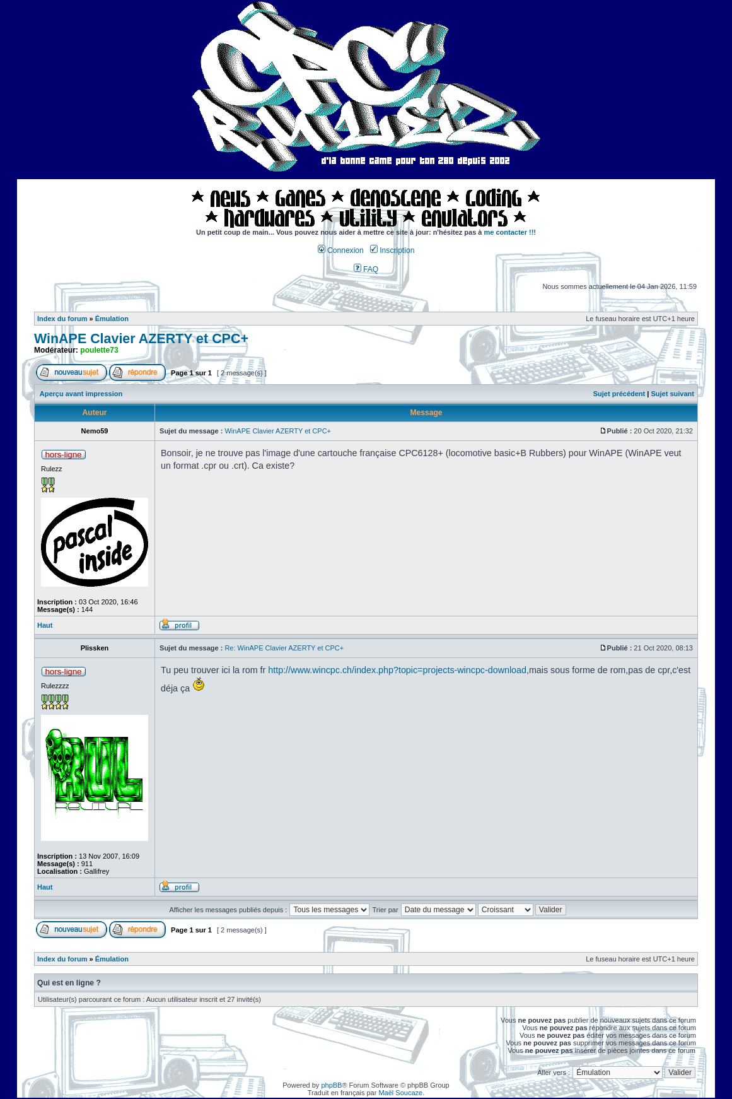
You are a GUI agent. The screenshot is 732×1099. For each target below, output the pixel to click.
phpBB (331, 1085)
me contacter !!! (510, 232)
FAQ (366, 269)
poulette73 (99, 350)
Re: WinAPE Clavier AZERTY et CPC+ (284, 648)
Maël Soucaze (400, 1092)
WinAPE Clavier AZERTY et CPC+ (141, 338)
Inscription (392, 250)
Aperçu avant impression (81, 393)
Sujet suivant (672, 393)
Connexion (341, 250)
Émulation (112, 318)
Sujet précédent (619, 393)
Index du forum (62, 318)
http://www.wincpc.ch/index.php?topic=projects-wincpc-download (397, 670)
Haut (44, 625)
